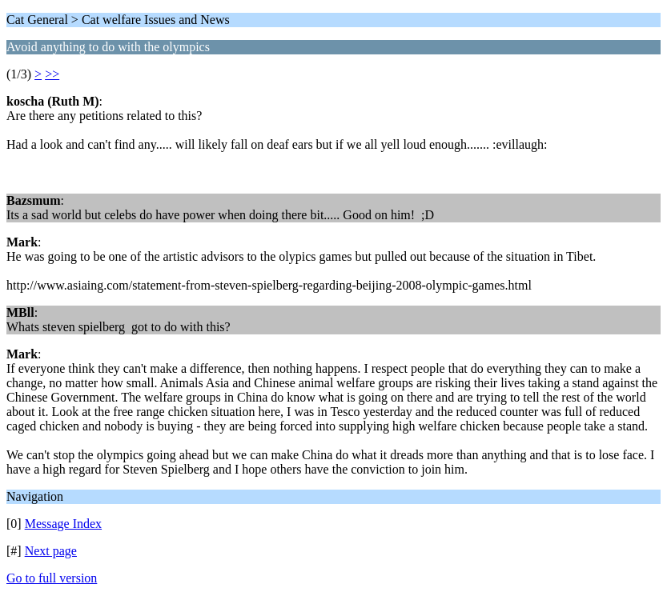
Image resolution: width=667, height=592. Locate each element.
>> (52, 74)
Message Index (63, 523)
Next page (51, 551)
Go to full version (51, 578)
